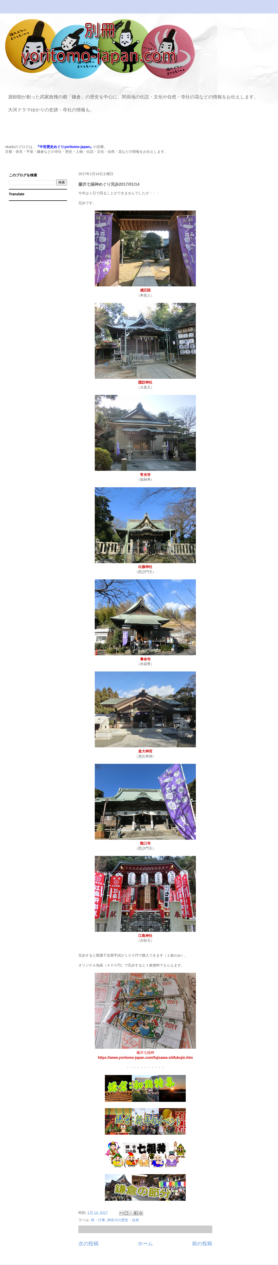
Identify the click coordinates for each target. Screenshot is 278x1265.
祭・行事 (98, 1220)
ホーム (145, 1243)
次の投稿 (88, 1243)
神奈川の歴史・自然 (123, 1220)
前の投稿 (202, 1243)
